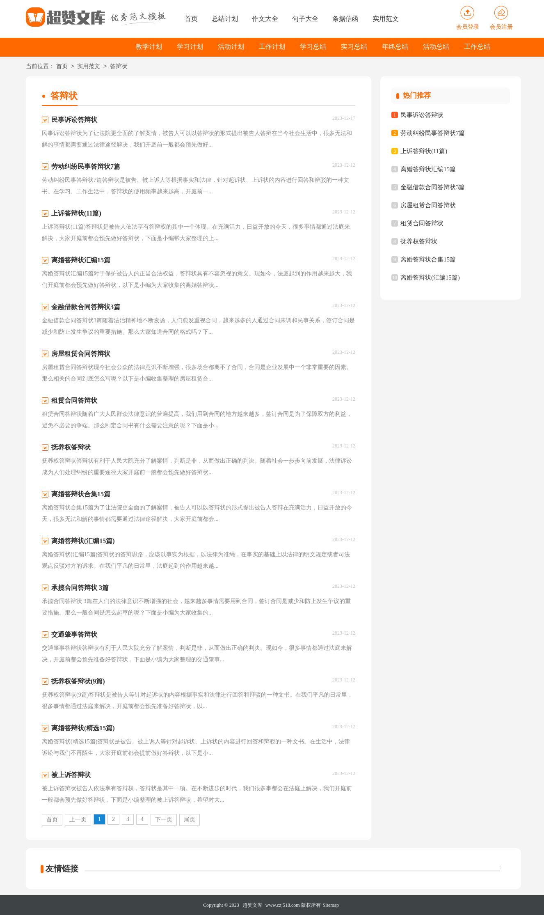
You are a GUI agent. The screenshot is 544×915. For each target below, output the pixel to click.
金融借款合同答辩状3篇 (432, 187)
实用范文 (386, 18)
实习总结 (354, 46)
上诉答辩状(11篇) (423, 151)
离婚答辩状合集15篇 (428, 259)
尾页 (189, 819)
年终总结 (395, 46)
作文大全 (265, 18)
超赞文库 (252, 905)
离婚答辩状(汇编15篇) (430, 277)
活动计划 (231, 46)
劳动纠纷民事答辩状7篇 (432, 133)
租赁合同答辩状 (421, 223)
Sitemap (331, 905)
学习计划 (190, 46)
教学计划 (149, 46)
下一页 (163, 819)
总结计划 (225, 18)
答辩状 (118, 67)
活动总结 (436, 46)
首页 (191, 18)
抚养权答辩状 (418, 241)
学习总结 (313, 46)
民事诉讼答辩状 (421, 115)
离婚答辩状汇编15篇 (428, 169)
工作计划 (272, 46)
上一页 (78, 819)
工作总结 (477, 46)
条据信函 (345, 18)
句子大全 (305, 18)
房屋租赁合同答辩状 (428, 205)
